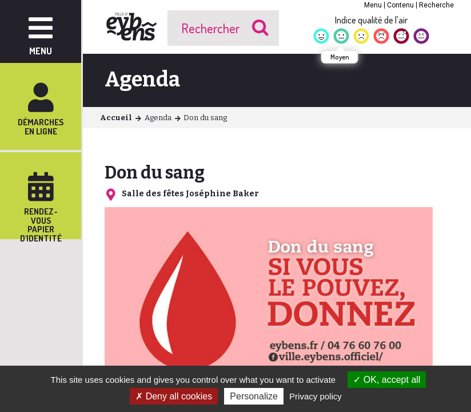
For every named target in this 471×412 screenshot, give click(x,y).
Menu (373, 5)
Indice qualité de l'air (371, 20)
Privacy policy (315, 396)
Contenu (400, 5)
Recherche (436, 5)
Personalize (254, 396)
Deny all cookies (173, 396)
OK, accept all (386, 380)
